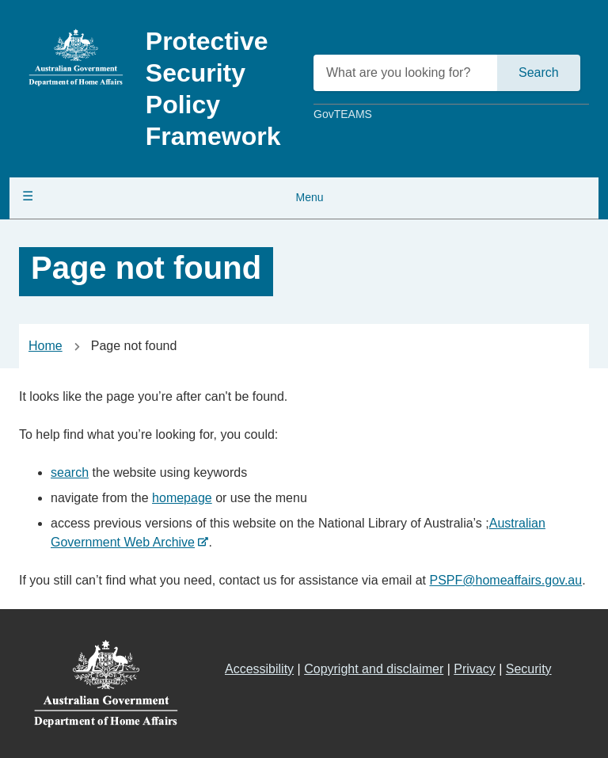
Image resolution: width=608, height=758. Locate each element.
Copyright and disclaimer (373, 669)
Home (45, 345)
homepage (182, 498)
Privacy (474, 669)
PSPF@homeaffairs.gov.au (505, 580)
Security (529, 669)
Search (539, 72)
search (70, 472)
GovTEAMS (343, 114)
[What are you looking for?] (407, 73)
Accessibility (259, 669)
